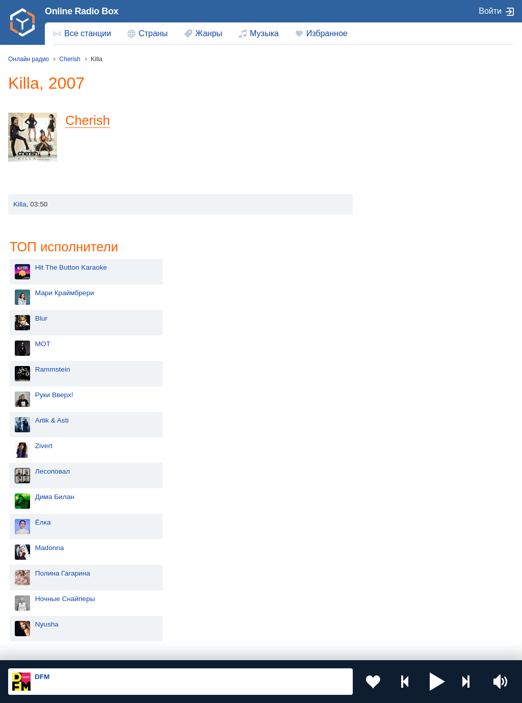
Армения (40, 568)
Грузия (164, 603)
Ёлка (394, 356)
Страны (153, 33)
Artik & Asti (403, 254)
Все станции (87, 33)
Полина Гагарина (413, 407)
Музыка (264, 33)
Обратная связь (311, 648)
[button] (437, 681)
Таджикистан (301, 552)
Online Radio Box (81, 11)
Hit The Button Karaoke (422, 102)
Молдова (294, 535)
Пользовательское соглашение (135, 648)
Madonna (400, 382)
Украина (166, 535)
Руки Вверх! (405, 229)
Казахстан (42, 552)
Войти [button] (490, 11)
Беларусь (41, 603)
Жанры (208, 33)
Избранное (327, 33)
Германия (41, 620)
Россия (37, 535)
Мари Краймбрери (416, 127)
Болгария (168, 568)
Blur (392, 153)
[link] (22, 22)
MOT (394, 178)
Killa (20, 204)
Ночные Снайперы (416, 433)
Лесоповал (403, 305)
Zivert (395, 280)
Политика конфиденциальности (234, 648)
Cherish (88, 120)
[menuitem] (82, 33)
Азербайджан (302, 603)
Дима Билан (406, 331)
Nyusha (398, 458)
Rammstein (404, 203)
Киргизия (167, 552)
